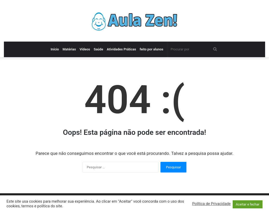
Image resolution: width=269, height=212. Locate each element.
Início (55, 49)
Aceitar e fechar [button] (247, 204)
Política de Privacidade (211, 203)
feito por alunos (151, 49)
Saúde (98, 49)
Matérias (69, 49)
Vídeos (84, 49)
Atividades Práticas (121, 49)
